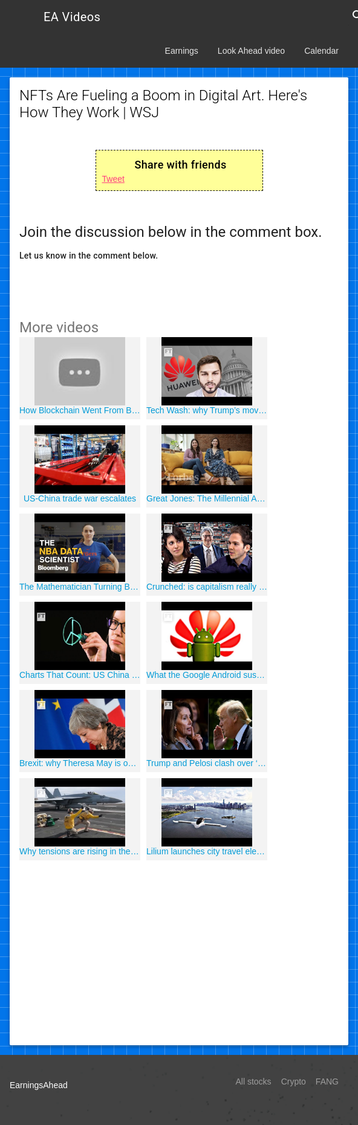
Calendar (321, 51)
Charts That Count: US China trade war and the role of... (79, 675)
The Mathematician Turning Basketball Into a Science (79, 587)
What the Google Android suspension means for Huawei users (206, 675)
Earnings (181, 51)
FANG (327, 1081)
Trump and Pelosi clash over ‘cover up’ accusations (206, 763)
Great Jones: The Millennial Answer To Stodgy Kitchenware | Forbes (206, 498)
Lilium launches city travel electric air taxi (206, 851)
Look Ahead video (251, 51)
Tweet (113, 179)
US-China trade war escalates (80, 498)
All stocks (254, 1081)
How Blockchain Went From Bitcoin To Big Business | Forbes (79, 410)
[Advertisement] (179, 951)
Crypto (293, 1081)
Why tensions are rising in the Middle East (79, 851)
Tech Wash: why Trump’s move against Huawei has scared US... (206, 410)
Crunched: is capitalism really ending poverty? (206, 587)
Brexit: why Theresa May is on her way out (79, 763)
